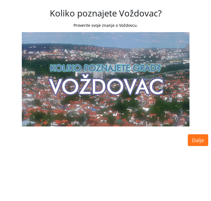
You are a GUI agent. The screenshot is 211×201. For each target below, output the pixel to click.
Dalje (198, 136)
